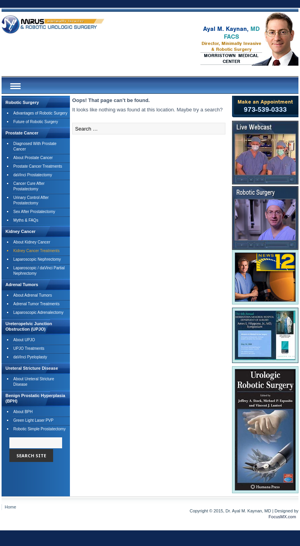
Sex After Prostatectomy (34, 211)
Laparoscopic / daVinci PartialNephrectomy (39, 271)
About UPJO (24, 340)
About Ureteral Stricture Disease (33, 382)
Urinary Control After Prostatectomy (31, 200)
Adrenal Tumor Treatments (36, 304)
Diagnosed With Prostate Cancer (35, 146)
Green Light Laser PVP (33, 420)
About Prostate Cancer (33, 158)
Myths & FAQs (25, 220)
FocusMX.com (282, 516)
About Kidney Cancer (31, 242)
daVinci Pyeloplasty (30, 357)
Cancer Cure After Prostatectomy (29, 186)
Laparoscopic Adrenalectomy (38, 312)
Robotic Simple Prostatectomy (39, 429)
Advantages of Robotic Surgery (40, 113)
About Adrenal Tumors (32, 295)
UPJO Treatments (28, 348)
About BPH (22, 412)
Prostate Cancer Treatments (37, 166)
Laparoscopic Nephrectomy (37, 259)
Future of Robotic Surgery (35, 122)
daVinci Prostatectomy (32, 175)
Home (10, 507)
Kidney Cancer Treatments (36, 251)
